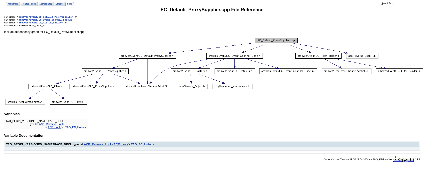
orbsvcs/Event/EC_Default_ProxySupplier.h (47, 17)
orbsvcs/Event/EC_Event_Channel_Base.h (45, 20)
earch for (386, 3)
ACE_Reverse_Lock (51, 125)
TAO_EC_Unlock (75, 128)
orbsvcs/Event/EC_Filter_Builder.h (42, 23)
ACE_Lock (54, 128)
